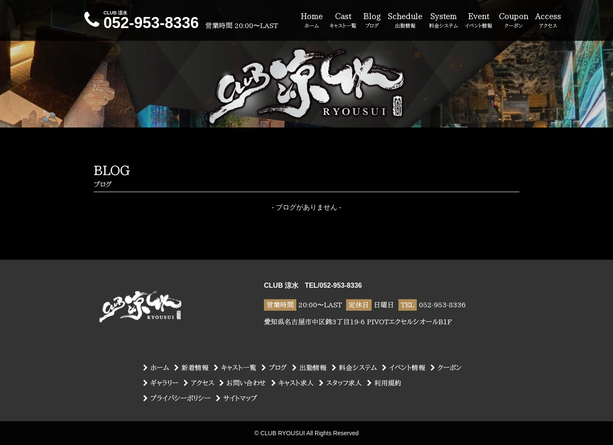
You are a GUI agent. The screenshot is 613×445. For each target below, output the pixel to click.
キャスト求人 (292, 383)
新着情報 (191, 367)
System (443, 20)
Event (478, 20)
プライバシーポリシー (177, 398)
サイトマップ (236, 398)
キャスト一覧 (235, 367)
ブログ (274, 367)
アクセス (198, 383)
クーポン (446, 367)
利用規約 (384, 383)
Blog (372, 20)
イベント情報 (403, 367)
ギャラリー (160, 383)
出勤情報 (309, 367)
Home (312, 20)
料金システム (354, 367)
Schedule (405, 20)
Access (548, 20)
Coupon (513, 20)
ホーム (156, 367)
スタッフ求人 (340, 383)
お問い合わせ (242, 383)
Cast (342, 20)
